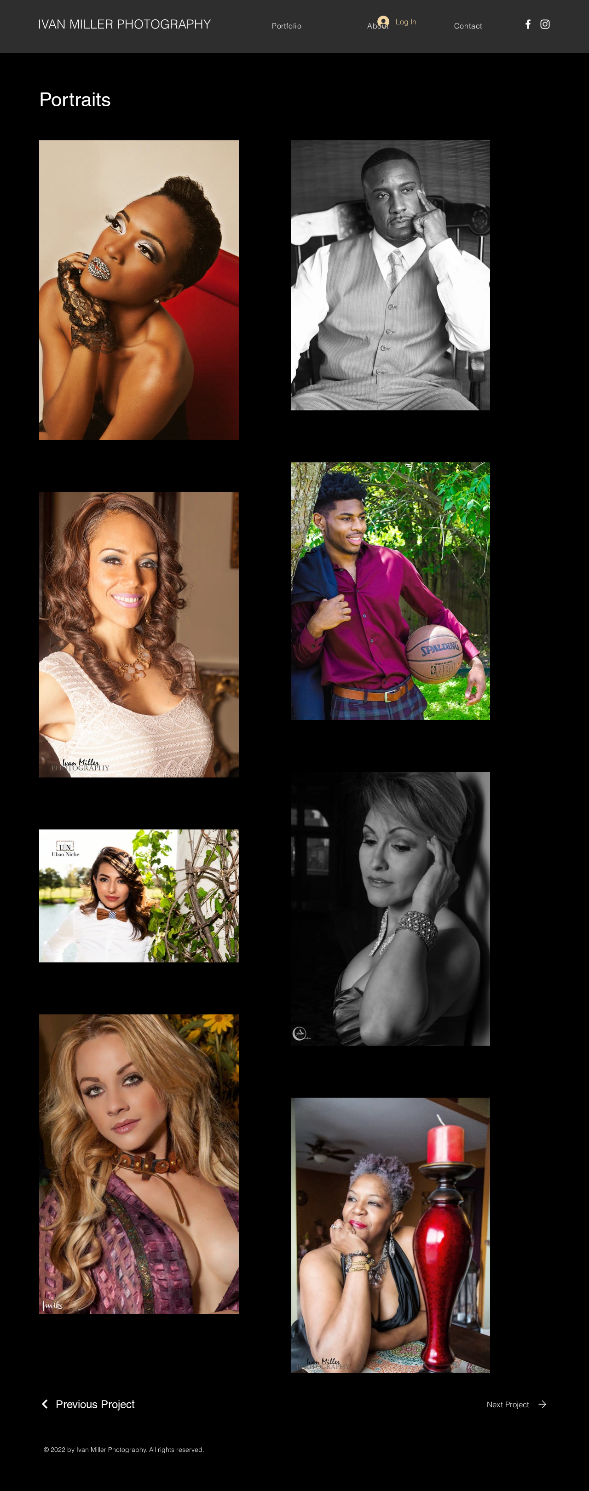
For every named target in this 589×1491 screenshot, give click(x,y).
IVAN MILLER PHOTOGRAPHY (124, 24)
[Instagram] (545, 24)
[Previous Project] (87, 1404)
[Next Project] (518, 1404)
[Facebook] (528, 24)
